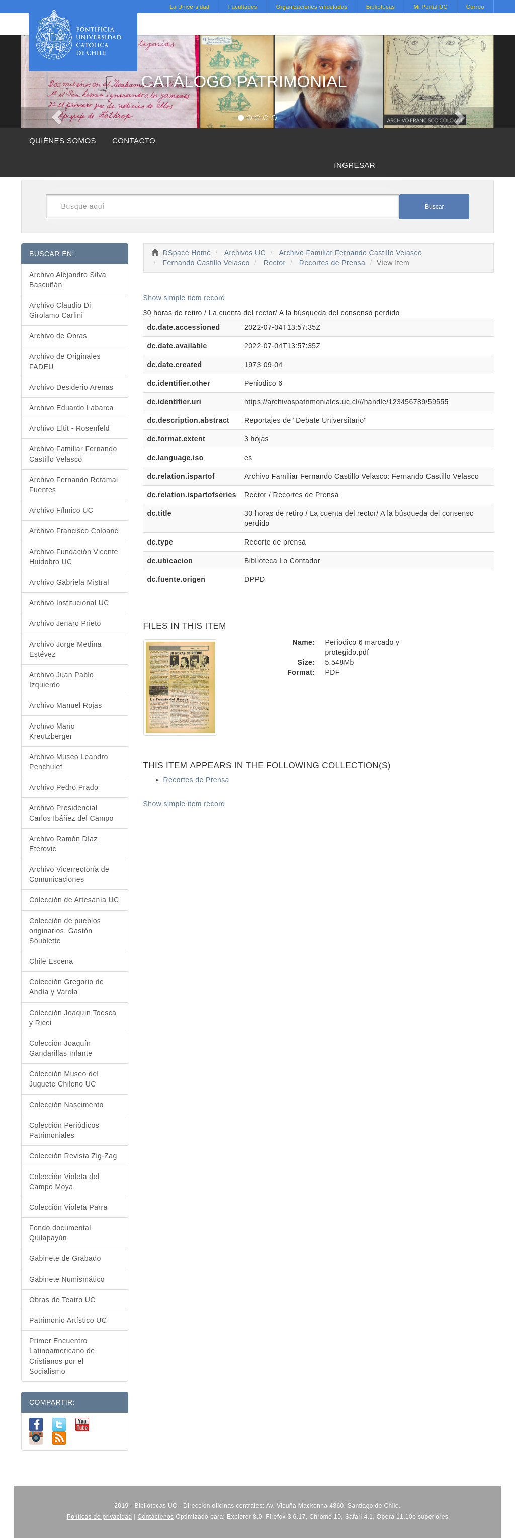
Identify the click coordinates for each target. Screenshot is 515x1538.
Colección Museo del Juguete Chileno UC (64, 1079)
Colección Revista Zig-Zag (73, 1156)
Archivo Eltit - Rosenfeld (69, 428)
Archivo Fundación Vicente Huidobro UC (73, 557)
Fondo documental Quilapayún (60, 1233)
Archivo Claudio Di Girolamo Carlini (60, 310)
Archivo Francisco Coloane (74, 531)
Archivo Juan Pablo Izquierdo (61, 680)
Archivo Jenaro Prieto (65, 623)
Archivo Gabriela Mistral (69, 582)
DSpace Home (187, 253)
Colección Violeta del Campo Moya (64, 1181)
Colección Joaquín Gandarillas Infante (61, 1048)
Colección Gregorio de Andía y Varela (66, 987)
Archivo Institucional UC (69, 603)
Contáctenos (156, 1516)
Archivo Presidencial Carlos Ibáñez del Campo (71, 813)
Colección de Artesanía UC (74, 900)
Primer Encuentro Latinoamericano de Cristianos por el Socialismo (62, 1356)
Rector (275, 263)
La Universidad (189, 7)
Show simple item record (184, 298)
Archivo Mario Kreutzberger (52, 731)
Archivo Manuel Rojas (65, 705)
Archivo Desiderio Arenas (71, 387)
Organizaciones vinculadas (312, 7)
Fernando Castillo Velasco (205, 263)
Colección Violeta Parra (68, 1207)
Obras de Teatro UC (62, 1300)
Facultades (243, 7)
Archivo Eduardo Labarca (71, 408)
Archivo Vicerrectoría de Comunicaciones (69, 874)
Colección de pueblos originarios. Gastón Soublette (65, 931)
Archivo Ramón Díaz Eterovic (63, 844)
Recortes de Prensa (332, 263)
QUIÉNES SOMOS (62, 140)
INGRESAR (354, 165)
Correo (475, 7)
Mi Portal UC (430, 7)
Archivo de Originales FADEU (65, 361)
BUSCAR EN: (51, 254)
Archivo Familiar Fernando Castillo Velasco (350, 253)
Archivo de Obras (58, 336)
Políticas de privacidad (99, 1516)
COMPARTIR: (52, 1402)
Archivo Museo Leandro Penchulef (68, 762)
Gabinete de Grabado (65, 1258)
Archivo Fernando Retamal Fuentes (73, 485)
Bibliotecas (380, 7)
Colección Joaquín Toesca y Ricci (72, 1018)
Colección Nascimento (66, 1105)
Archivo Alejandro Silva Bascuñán (67, 279)
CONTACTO (133, 140)
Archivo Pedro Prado (63, 787)
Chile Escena (51, 961)
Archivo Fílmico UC (61, 510)
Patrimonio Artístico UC (68, 1320)
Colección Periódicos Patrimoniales (64, 1130)
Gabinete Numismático (67, 1279)
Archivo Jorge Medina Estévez (65, 649)
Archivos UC (245, 253)
